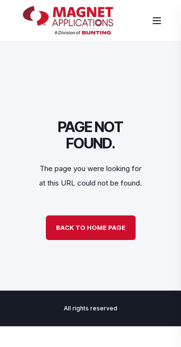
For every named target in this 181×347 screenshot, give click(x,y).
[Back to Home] (68, 32)
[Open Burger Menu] (157, 21)
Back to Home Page (90, 227)
